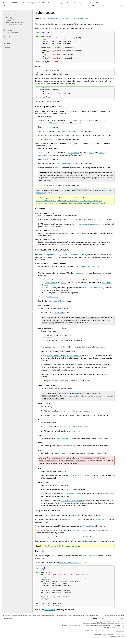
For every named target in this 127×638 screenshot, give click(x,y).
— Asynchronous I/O (88, 3)
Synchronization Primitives (11, 32)
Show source (7, 47)
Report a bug (7, 46)
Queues (6, 39)
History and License (108, 627)
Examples (48, 101)
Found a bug (120, 634)
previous (106, 3)
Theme (97, 6)
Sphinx (119, 636)
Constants (9, 20)
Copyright (99, 622)
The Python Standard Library (37, 3)
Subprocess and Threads (15, 24)
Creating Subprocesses (12, 19)
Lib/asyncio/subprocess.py (55, 18)
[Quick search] (112, 6)
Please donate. (120, 631)
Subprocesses (7, 6)
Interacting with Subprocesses (14, 22)
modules (117, 3)
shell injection (64, 175)
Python (7, 3)
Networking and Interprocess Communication (62, 3)
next (111, 3)
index (122, 3)
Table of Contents (10, 15)
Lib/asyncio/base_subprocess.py (76, 18)
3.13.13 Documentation (19, 3)
